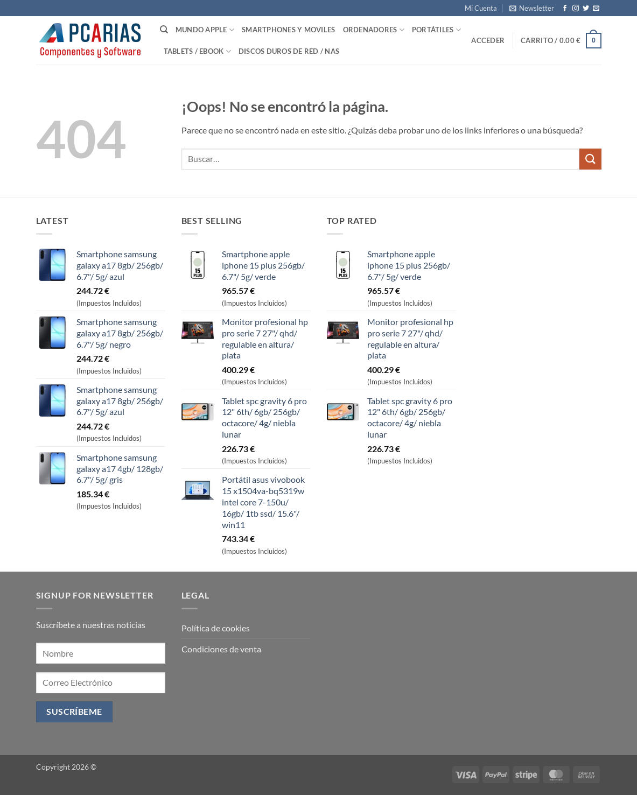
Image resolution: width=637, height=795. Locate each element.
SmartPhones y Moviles (288, 29)
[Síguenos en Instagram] (575, 8)
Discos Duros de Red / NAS (289, 51)
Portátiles (436, 30)
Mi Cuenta (481, 8)
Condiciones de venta (221, 649)
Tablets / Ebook (197, 51)
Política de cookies (215, 628)
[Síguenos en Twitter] (586, 8)
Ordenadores (373, 30)
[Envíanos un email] (596, 8)
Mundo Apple (205, 30)
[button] (531, 8)
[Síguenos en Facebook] (565, 8)
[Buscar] (164, 29)
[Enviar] (590, 159)
